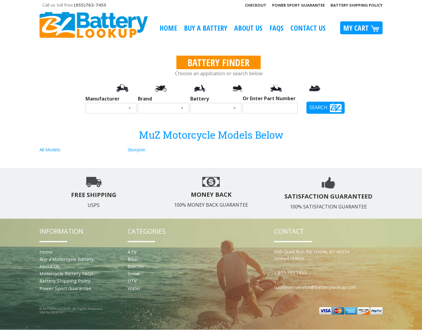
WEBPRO (58, 312)
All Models (50, 149)
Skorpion (136, 149)
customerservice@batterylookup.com (315, 287)
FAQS (276, 28)
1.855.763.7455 (290, 273)
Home (168, 28)
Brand (145, 98)
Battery (199, 98)
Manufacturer (102, 98)
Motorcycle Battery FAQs (66, 273)
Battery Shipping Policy (356, 5)
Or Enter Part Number (269, 98)
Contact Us (308, 28)
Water (134, 288)
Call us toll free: (74, 5)
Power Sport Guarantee (298, 5)
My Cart (361, 28)
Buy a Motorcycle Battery (66, 259)
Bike (132, 259)
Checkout (255, 5)
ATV (132, 252)
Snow (134, 273)
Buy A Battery (205, 28)
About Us (248, 28)
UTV (132, 281)
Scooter (136, 266)
